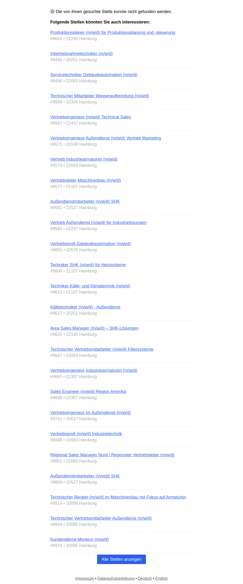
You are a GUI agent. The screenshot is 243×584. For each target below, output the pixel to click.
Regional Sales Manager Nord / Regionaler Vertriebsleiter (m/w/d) (112, 455)
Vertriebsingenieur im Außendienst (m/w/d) (90, 412)
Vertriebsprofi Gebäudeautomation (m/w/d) (90, 243)
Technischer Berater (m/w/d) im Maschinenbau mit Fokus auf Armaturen (118, 497)
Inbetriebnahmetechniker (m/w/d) (81, 53)
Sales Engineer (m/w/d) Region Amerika (88, 391)
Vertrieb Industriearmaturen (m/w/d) (83, 159)
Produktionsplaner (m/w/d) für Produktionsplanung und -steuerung (112, 32)
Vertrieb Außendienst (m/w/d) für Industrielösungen (98, 222)
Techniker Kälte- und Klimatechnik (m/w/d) (90, 286)
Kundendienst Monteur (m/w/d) (79, 539)
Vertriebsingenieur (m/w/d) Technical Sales (90, 117)
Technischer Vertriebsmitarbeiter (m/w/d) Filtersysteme (101, 349)
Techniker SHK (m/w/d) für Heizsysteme (88, 264)
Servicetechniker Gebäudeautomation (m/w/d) (93, 74)
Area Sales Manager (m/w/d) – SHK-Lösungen (94, 328)
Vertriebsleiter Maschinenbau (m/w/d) (85, 180)
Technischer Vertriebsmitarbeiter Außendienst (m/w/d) (101, 518)
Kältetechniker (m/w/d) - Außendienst (85, 307)
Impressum (84, 578)
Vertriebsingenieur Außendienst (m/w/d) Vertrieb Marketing (105, 138)
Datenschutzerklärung (116, 578)
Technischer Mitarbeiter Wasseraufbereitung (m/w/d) (99, 95)
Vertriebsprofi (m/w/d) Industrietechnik (86, 433)
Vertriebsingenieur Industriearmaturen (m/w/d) (93, 370)
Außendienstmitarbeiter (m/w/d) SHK (85, 201)
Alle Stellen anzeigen (121, 559)
